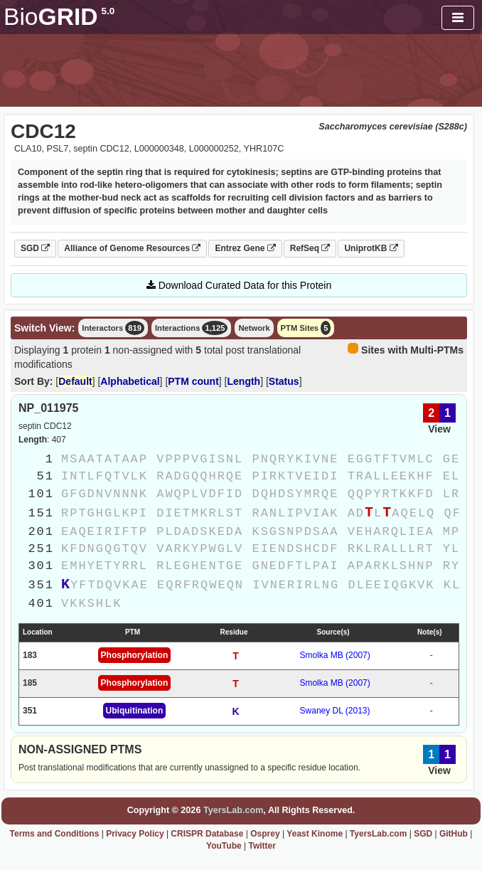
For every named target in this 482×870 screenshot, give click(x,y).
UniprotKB (370, 248)
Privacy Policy (135, 834)
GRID (59, 17)
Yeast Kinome (314, 834)
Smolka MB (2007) (334, 655)
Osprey (264, 834)
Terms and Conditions (55, 834)
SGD (35, 248)
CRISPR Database (207, 834)
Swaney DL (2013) (335, 711)
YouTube (224, 846)
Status (284, 381)
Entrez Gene (245, 248)
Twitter (261, 846)
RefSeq (310, 248)
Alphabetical (129, 381)
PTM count (193, 381)
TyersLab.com (233, 810)
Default (75, 381)
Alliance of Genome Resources (132, 248)
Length (244, 381)
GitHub (453, 834)
